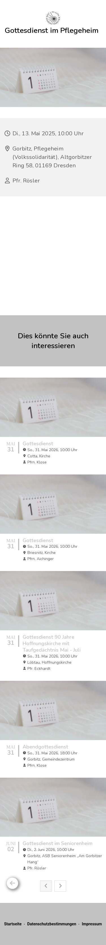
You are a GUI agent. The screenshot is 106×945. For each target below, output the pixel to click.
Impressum (92, 924)
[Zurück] (12, 883)
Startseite (12, 924)
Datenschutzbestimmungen (51, 924)
